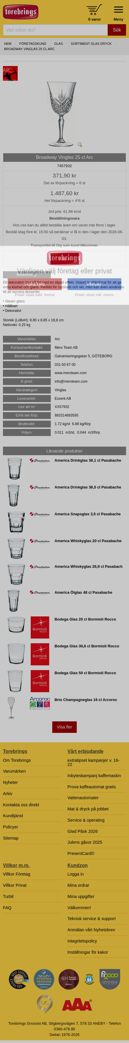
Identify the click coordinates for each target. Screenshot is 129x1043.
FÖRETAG (35, 339)
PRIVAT (94, 339)
